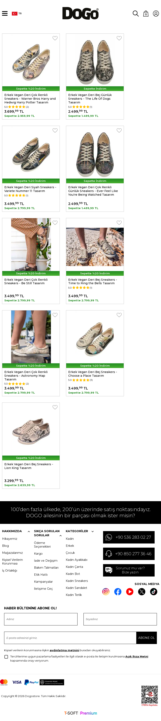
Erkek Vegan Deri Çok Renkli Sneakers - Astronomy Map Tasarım (26, 376)
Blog (5, 548)
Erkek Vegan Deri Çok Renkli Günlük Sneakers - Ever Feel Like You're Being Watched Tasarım (93, 191)
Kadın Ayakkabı (76, 562)
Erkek (70, 548)
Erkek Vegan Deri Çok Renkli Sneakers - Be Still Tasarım (26, 282)
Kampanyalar (43, 584)
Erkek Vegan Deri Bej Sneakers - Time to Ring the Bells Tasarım (92, 282)
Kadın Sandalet (76, 590)
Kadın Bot (73, 576)
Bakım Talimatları (46, 570)
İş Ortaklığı (9, 573)
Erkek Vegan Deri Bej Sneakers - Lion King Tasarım (28, 468)
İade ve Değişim (46, 563)
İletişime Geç (43, 591)
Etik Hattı (41, 577)
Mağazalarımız (12, 555)
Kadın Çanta (74, 569)
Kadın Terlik (74, 597)
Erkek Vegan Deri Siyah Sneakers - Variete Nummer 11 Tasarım (30, 189)
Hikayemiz (9, 541)
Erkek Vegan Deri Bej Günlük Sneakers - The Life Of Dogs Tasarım (90, 98)
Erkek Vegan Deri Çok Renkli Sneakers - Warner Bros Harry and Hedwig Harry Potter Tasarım (30, 98)
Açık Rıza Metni (136, 659)
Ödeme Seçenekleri (42, 547)
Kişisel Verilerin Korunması (12, 564)
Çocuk (70, 555)
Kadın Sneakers (77, 583)
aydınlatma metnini (64, 652)
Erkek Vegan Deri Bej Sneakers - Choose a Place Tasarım (92, 375)
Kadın (70, 541)
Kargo (38, 556)
